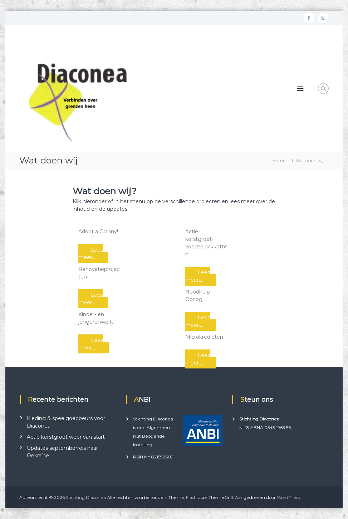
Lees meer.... (90, 344)
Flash (191, 497)
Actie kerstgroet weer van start (66, 437)
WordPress (288, 497)
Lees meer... (90, 254)
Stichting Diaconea (86, 497)
